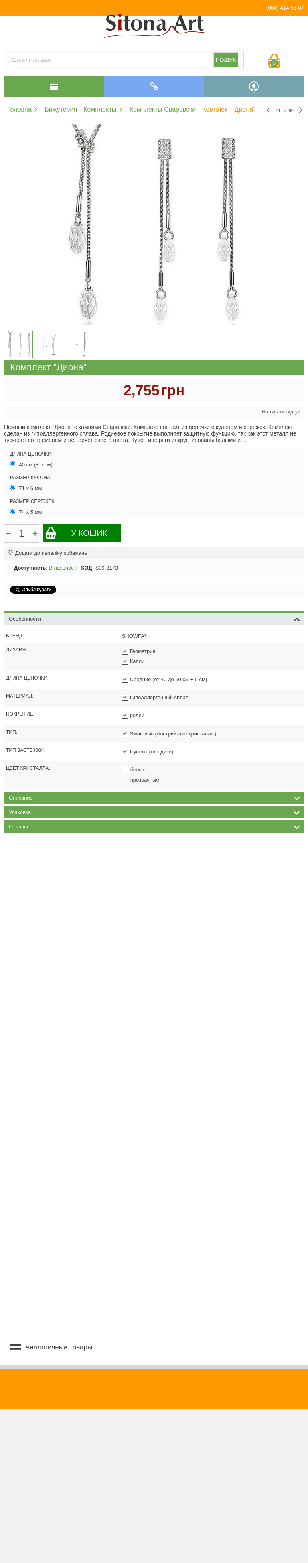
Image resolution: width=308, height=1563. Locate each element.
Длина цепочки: (31, 454)
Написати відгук (280, 412)
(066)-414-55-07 (285, 8)
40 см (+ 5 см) (32, 464)
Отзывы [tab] (154, 826)
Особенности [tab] (154, 618)
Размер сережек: (33, 501)
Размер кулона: (30, 477)
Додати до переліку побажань (47, 553)
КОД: (87, 568)
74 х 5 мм (26, 512)
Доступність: (31, 568)
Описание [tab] (154, 797)
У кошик (76, 533)
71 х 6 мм (26, 488)
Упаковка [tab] (154, 811)
